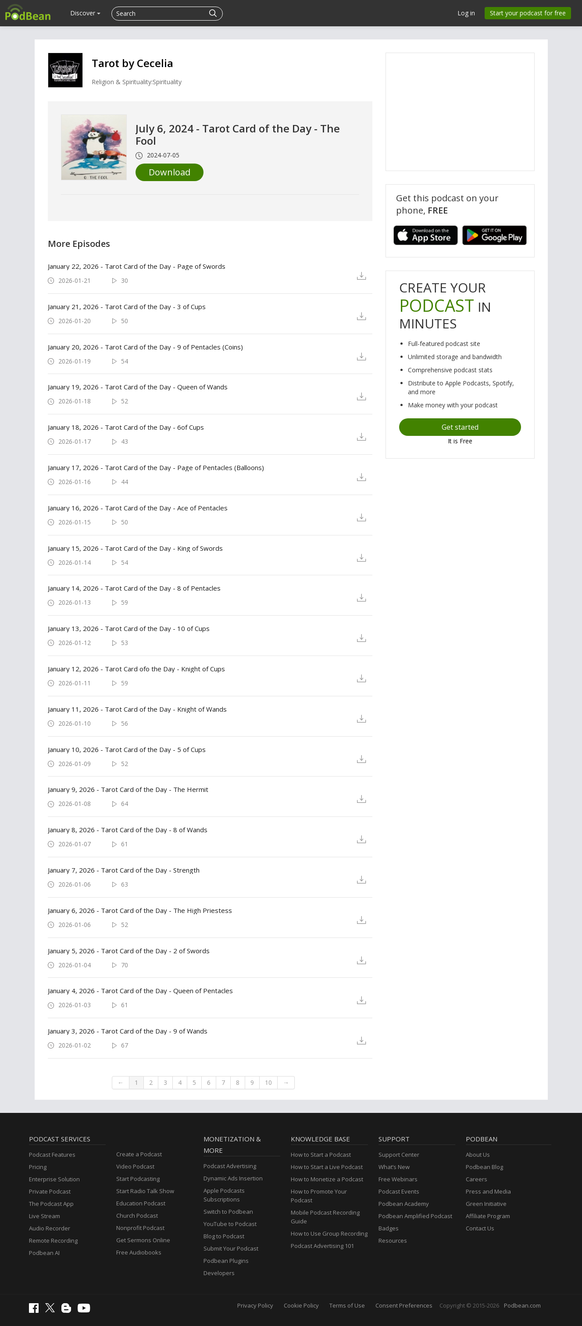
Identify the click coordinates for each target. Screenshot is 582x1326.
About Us (478, 1154)
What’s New (394, 1167)
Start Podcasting (138, 1179)
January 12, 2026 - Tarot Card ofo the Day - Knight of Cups (136, 669)
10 (268, 1082)
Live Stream (44, 1216)
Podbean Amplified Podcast (415, 1216)
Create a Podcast (139, 1154)
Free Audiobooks (138, 1252)
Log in (466, 13)
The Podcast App (51, 1204)
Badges (388, 1228)
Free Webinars (398, 1179)
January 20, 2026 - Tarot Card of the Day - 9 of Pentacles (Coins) (145, 347)
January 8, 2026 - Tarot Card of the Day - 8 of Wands (127, 830)
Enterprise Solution (54, 1179)
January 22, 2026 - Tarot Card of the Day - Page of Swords (136, 266)
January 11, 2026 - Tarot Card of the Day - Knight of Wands (137, 709)
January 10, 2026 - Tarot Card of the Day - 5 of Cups (127, 749)
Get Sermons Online (143, 1240)
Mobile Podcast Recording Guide (325, 1216)
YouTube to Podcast (230, 1224)
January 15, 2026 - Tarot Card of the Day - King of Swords (135, 548)
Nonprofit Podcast (140, 1228)
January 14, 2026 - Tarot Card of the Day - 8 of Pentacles (134, 588)
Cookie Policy (301, 1305)
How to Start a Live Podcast (327, 1167)
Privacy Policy (255, 1305)
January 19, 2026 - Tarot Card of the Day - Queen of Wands (138, 387)
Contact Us (480, 1228)
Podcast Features (52, 1154)
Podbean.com (522, 1305)
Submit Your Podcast (231, 1248)
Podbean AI (44, 1253)
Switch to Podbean (228, 1212)
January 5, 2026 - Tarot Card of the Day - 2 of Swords (129, 951)
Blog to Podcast (224, 1236)
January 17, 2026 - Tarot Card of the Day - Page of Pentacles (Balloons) (156, 467)
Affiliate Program (488, 1216)
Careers (476, 1179)
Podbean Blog (484, 1167)
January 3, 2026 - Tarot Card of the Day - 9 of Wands (127, 1031)
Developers (219, 1273)
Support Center (398, 1154)
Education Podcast (140, 1203)
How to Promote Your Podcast (319, 1195)
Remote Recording (53, 1240)
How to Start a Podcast (321, 1154)
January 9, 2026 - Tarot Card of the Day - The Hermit (128, 789)
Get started (460, 427)
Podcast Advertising (230, 1166)
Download (169, 172)
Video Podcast (135, 1166)
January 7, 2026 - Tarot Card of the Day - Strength (124, 870)
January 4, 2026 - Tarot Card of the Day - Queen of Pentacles (140, 990)
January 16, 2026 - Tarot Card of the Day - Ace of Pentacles (138, 508)
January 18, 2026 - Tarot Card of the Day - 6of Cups (126, 427)
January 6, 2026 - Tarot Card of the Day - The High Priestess (140, 910)
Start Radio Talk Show (145, 1191)
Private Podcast (50, 1191)
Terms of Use (347, 1305)
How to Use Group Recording (329, 1233)
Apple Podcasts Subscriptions (224, 1195)
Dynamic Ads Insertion (233, 1178)
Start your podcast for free (528, 13)
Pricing (37, 1167)
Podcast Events (398, 1191)
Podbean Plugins (226, 1261)
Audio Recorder (49, 1228)
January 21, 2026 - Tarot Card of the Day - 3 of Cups (127, 306)
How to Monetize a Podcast (327, 1179)
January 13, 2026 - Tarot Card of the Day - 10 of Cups (129, 628)
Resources (392, 1240)
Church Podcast (137, 1215)
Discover (85, 13)
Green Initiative (486, 1204)
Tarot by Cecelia (132, 63)
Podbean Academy (403, 1204)
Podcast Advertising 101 (322, 1246)
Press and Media (488, 1191)
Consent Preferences (403, 1305)
